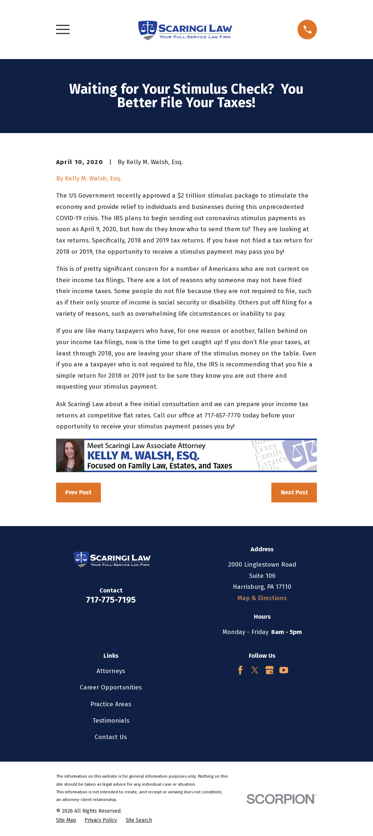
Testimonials (111, 720)
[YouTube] (283, 670)
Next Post (294, 492)
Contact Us (111, 737)
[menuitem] (66, 820)
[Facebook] (240, 670)
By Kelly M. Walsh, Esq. (88, 178)
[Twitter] (255, 670)
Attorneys (111, 671)
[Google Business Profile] (269, 670)
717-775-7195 (111, 600)
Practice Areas (110, 704)
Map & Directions (262, 598)
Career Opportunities (111, 687)
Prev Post (78, 492)
